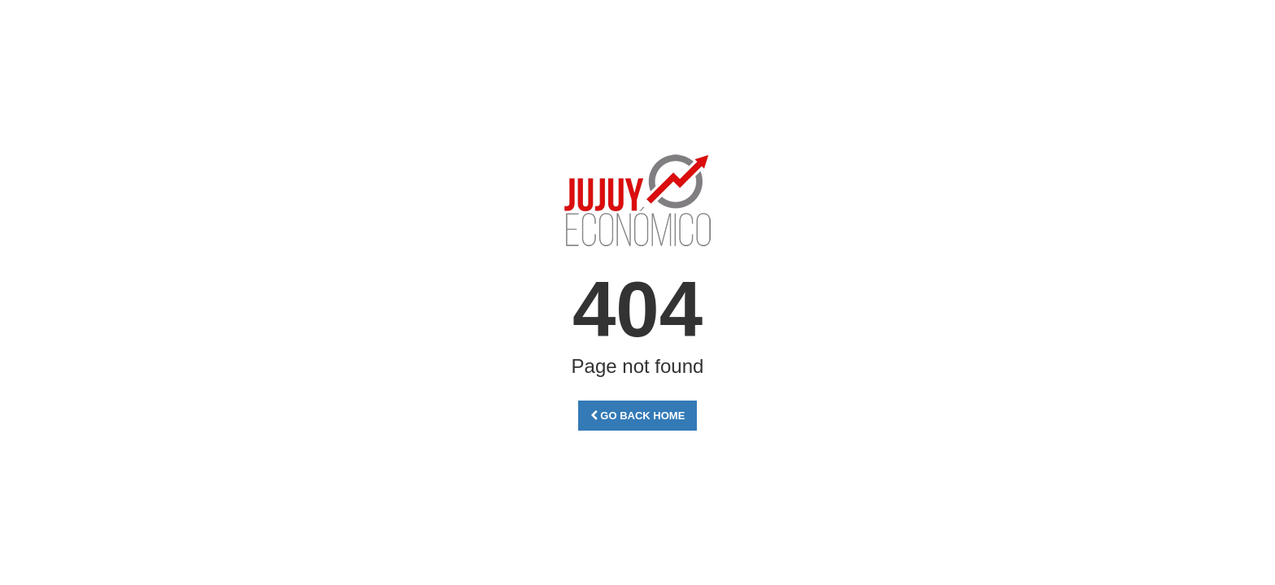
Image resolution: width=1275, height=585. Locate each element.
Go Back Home (637, 416)
